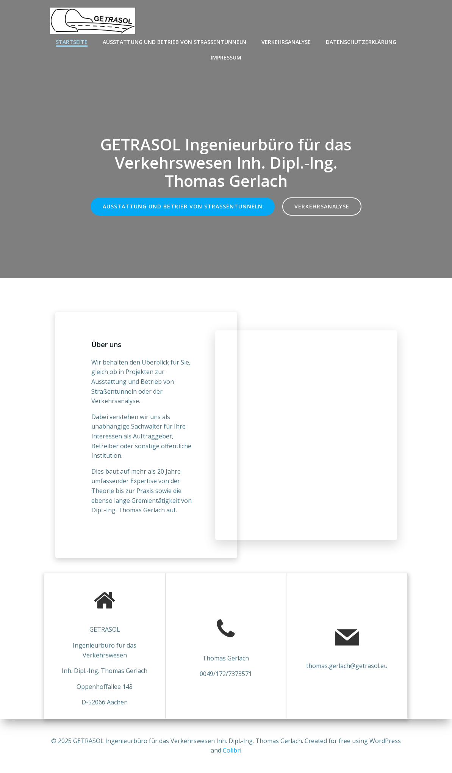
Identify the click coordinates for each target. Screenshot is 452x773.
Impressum (226, 57)
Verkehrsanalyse (286, 41)
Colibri (232, 750)
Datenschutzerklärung (361, 41)
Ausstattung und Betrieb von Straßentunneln (174, 41)
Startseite (72, 41)
